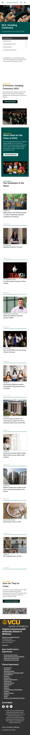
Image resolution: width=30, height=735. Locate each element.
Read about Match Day (10, 154)
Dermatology (7, 669)
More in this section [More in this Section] (7, 38)
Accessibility (10, 727)
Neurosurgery (7, 678)
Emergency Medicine (9, 671)
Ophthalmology (8, 681)
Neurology (6, 676)
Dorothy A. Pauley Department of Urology (14, 698)
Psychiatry (6, 691)
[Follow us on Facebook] (3, 706)
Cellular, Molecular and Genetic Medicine (14, 656)
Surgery (6, 696)
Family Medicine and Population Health (13, 673)
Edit (16, 730)
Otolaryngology (8, 684)
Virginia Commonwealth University (10, 637)
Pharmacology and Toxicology (11, 660)
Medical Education (7, 41)
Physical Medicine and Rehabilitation (13, 689)
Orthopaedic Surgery (9, 683)
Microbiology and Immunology (11, 658)
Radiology (6, 694)
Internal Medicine (8, 674)
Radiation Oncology (9, 693)
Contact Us (5, 645)
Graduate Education (7, 47)
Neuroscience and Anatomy (11, 655)
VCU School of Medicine (12, 2)
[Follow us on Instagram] (7, 706)
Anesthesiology (8, 667)
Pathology (6, 686)
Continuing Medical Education (9, 50)
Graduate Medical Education (9, 44)
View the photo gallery (10, 101)
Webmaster (16, 727)
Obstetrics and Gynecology (10, 679)
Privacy (4, 727)
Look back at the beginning (11, 601)
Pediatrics (6, 688)
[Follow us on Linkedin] (11, 706)
